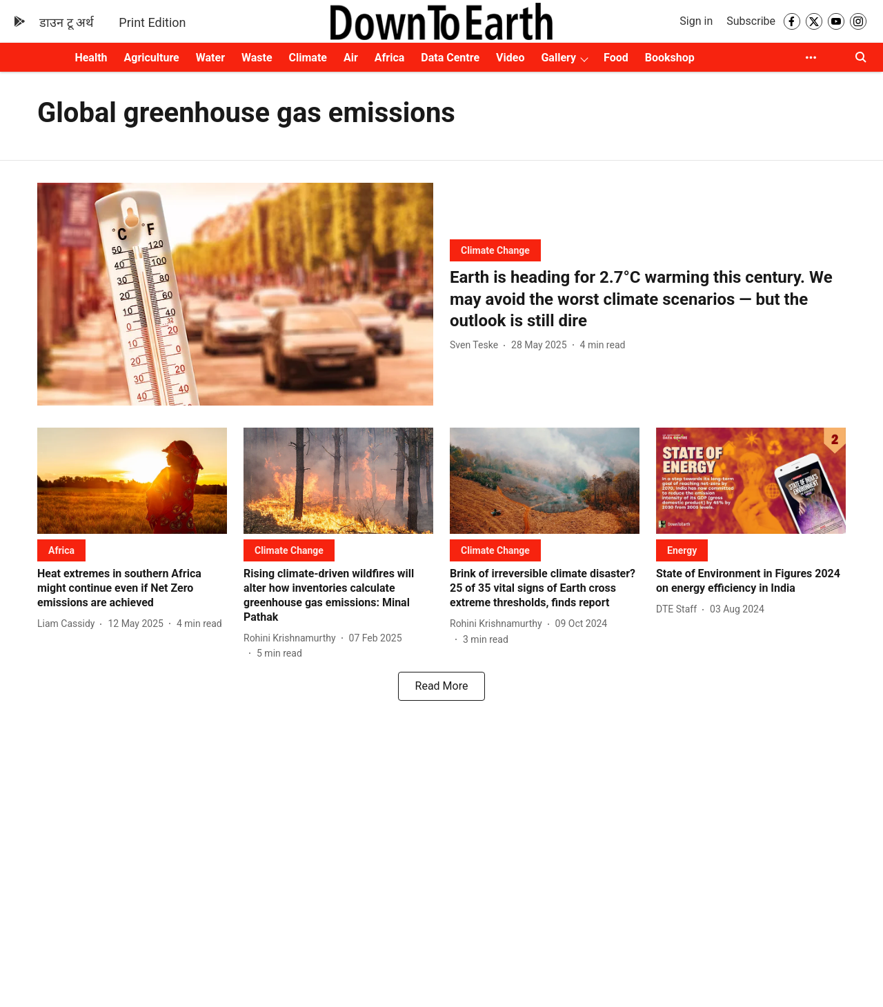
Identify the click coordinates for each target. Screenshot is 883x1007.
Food (616, 57)
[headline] (648, 299)
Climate (308, 57)
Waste (256, 57)
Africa (389, 57)
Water (210, 57)
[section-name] (495, 250)
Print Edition (152, 22)
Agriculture (151, 57)
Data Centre (450, 57)
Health (91, 57)
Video (510, 57)
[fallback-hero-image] (235, 294)
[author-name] (477, 345)
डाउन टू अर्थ (66, 22)
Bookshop (670, 57)
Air (351, 57)
